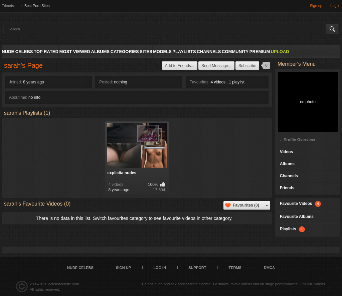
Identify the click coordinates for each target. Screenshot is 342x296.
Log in (335, 6)
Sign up (316, 6)
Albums (100, 51)
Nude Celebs (17, 51)
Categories (125, 51)
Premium (259, 51)
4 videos (217, 82)
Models (162, 51)
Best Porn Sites (37, 6)
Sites (146, 51)
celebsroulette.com (63, 284)
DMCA (269, 268)
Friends (287, 188)
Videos (286, 152)
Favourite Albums (297, 216)
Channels (209, 51)
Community (235, 51)
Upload (280, 51)
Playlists (184, 51)
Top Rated (46, 51)
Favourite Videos (300, 204)
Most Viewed (74, 51)
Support (197, 268)
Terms (234, 268)
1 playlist (236, 82)
